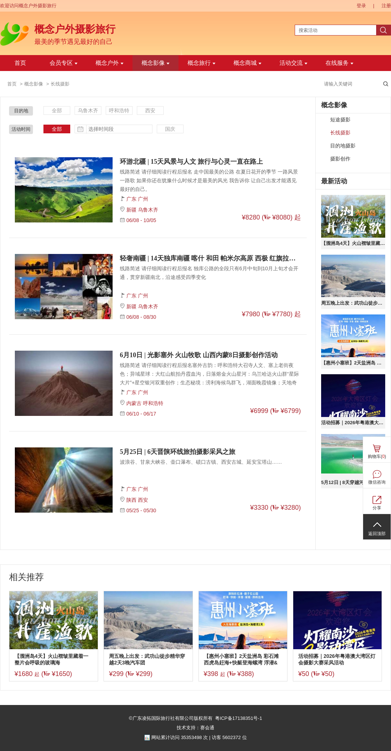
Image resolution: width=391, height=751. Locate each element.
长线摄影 (340, 132)
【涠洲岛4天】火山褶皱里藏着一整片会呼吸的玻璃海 (353, 243)
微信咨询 (377, 482)
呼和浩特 (119, 110)
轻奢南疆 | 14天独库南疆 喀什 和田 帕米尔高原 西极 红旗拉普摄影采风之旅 (210, 258)
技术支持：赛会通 (195, 727)
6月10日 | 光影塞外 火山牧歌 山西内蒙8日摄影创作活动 (199, 355)
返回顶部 (377, 533)
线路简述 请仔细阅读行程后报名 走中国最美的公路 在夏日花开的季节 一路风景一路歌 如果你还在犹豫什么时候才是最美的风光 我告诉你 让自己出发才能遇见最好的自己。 (209, 180)
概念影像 (155, 63)
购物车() (377, 456)
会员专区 (63, 63)
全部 (57, 110)
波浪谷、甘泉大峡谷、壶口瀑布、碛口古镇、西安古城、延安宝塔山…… (201, 462)
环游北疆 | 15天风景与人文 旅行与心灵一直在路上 (191, 161)
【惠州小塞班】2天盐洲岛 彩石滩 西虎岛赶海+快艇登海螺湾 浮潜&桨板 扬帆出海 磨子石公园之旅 (353, 363)
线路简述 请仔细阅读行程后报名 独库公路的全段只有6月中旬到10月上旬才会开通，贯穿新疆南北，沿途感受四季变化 (209, 273)
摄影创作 (340, 159)
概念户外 (109, 63)
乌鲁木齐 (88, 110)
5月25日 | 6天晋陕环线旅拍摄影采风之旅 (177, 451)
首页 (20, 63)
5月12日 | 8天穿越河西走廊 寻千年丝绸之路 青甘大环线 (353, 482)
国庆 (170, 129)
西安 (150, 110)
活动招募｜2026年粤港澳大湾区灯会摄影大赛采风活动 (353, 422)
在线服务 (339, 63)
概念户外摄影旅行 (74, 29)
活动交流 (293, 63)
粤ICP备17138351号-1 (238, 718)
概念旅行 (201, 63)
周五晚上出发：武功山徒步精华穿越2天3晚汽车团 (353, 303)
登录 (361, 5)
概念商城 (247, 63)
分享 (377, 507)
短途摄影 (340, 119)
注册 (386, 5)
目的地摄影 (343, 146)
